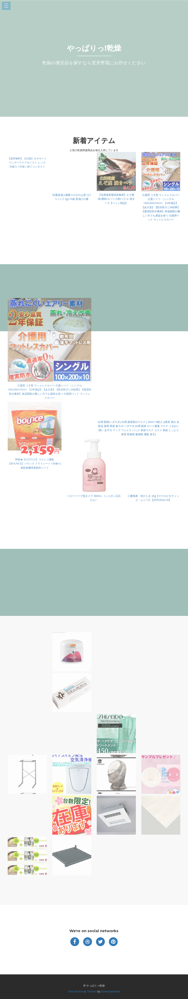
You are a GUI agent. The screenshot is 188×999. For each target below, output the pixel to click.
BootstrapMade (110, 991)
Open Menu (6, 6)
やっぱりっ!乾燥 (94, 48)
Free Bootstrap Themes (82, 991)
